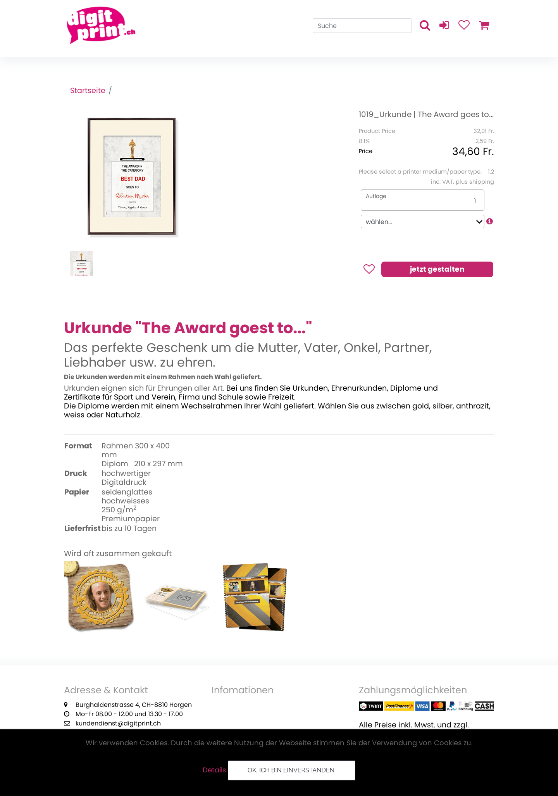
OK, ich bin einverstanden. (292, 770)
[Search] (362, 25)
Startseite (87, 90)
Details (214, 770)
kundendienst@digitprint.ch (118, 723)
